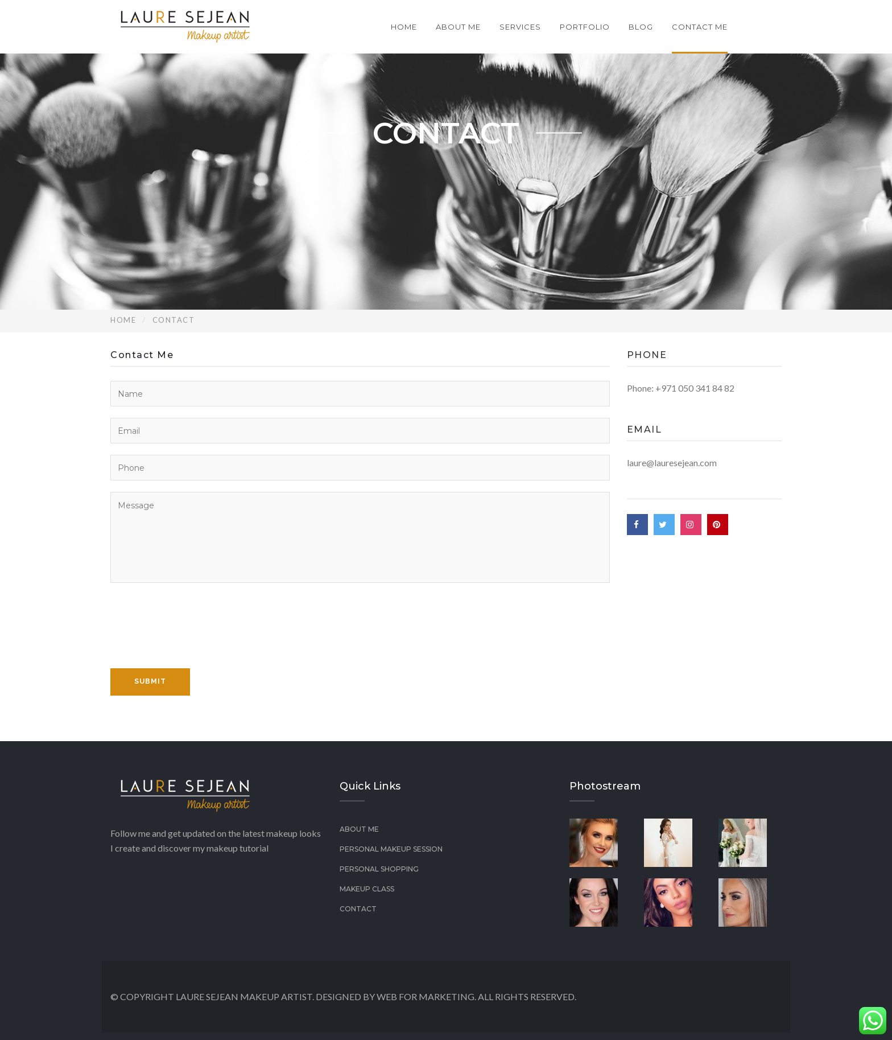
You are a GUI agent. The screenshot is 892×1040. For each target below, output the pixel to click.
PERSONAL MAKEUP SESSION (391, 849)
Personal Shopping (379, 869)
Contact (358, 909)
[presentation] (196, 638)
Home (404, 26)
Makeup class (367, 889)
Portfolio (585, 26)
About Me (458, 26)
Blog (641, 26)
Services (520, 26)
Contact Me (700, 26)
